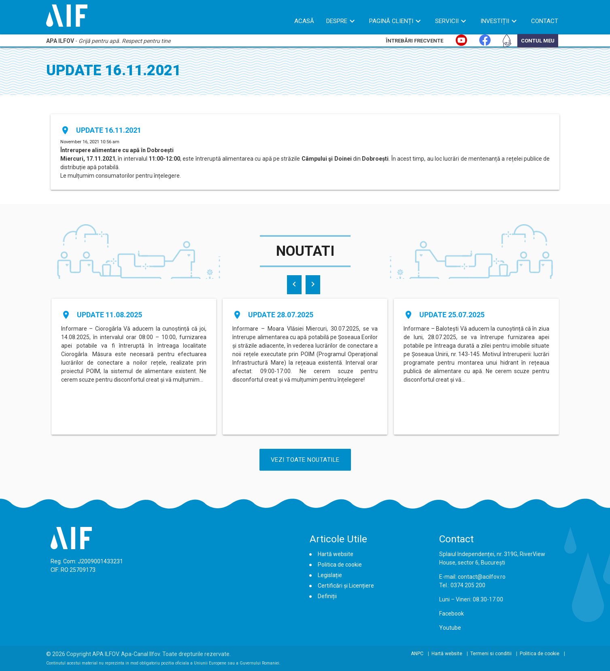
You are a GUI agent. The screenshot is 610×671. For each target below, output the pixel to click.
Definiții (327, 596)
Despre (336, 21)
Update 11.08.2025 (109, 314)
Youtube (450, 627)
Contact (544, 21)
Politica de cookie (340, 564)
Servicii (447, 21)
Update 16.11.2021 (108, 130)
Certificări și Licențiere (346, 585)
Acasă (304, 21)
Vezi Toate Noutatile (305, 459)
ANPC (417, 653)
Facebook (451, 613)
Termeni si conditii (491, 653)
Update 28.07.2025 (280, 314)
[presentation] (294, 284)
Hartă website (335, 554)
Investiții (494, 21)
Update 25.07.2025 (452, 314)
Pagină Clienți (391, 21)
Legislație (330, 575)
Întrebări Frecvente (414, 41)
